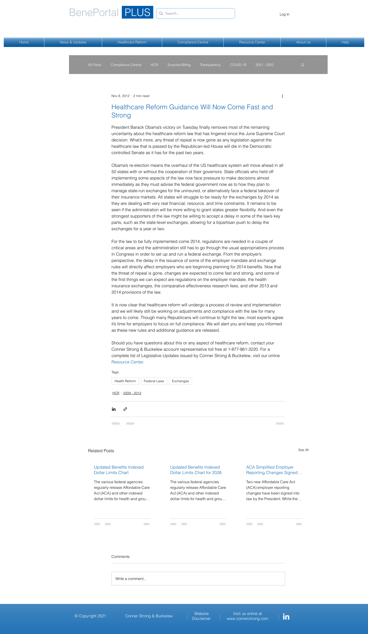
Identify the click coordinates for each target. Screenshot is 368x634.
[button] (302, 64)
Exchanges (180, 381)
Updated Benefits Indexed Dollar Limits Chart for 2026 (196, 469)
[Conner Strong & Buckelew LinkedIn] (286, 616)
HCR (154, 64)
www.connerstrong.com (247, 618)
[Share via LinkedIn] (113, 409)
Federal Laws (154, 381)
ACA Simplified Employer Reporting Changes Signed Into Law (272, 469)
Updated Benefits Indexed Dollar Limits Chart (119, 469)
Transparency (210, 64)
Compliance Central (126, 64)
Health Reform (125, 381)
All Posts (94, 64)
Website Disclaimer (201, 616)
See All (303, 450)
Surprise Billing (179, 64)
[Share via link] (125, 409)
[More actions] (282, 96)
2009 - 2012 (132, 393)
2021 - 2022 (265, 64)
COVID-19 (238, 64)
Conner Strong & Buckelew (148, 615)
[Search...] (195, 13)
